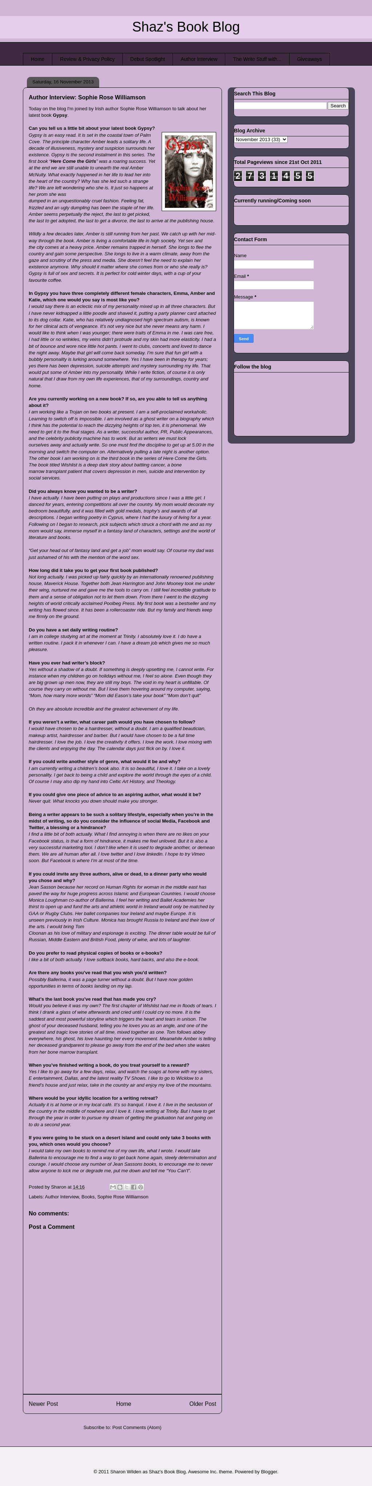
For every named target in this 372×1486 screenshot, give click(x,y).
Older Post (202, 1404)
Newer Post (43, 1404)
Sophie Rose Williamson (123, 1196)
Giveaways (309, 59)
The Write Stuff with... (257, 59)
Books (87, 1196)
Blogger (269, 1471)
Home (37, 59)
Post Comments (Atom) (136, 1427)
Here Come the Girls (73, 161)
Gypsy (60, 115)
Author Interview (199, 59)
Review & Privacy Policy (87, 59)
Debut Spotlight (147, 59)
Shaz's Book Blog (186, 26)
